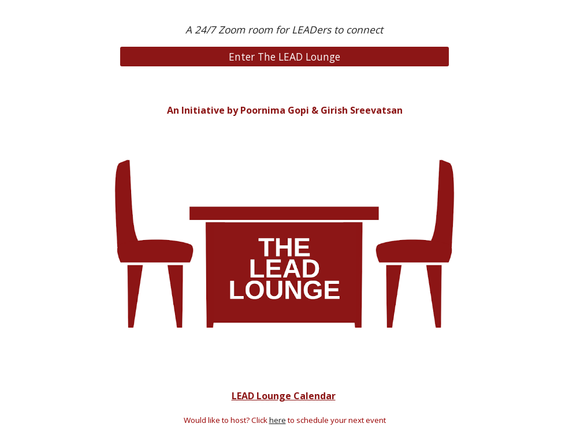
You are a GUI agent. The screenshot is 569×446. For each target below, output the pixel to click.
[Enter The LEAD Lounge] (284, 56)
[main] (284, 30)
